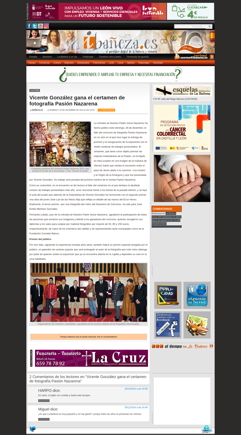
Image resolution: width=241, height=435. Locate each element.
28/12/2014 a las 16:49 (136, 407)
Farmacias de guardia (138, 56)
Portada (33, 56)
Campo (32, 62)
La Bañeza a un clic (67, 56)
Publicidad (88, 56)
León (111, 62)
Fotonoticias (99, 62)
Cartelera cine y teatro (110, 56)
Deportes (69, 62)
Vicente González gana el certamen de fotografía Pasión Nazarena (77, 101)
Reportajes (144, 62)
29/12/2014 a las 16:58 (136, 388)
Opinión (131, 62)
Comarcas (44, 62)
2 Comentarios (106, 110)
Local (120, 62)
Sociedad (158, 62)
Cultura (57, 62)
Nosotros (47, 56)
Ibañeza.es (121, 44)
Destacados (83, 62)
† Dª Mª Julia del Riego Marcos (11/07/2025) (175, 99)
